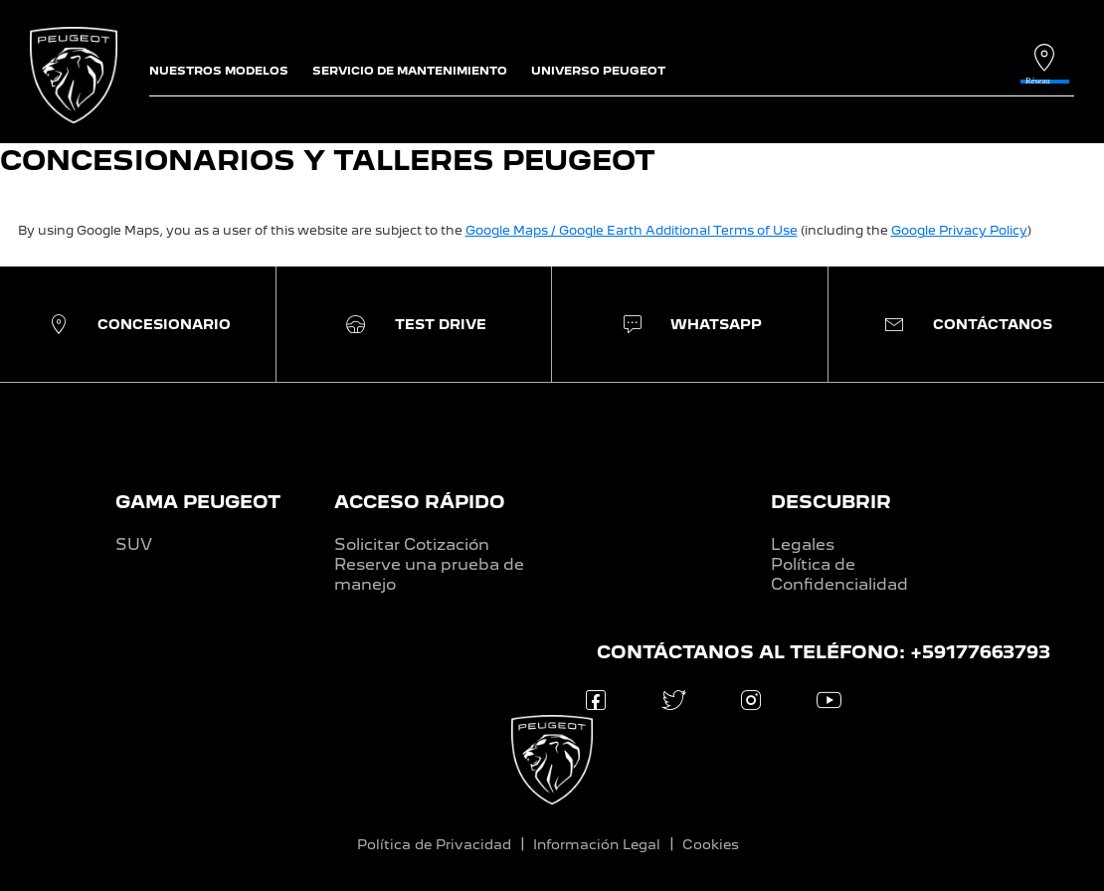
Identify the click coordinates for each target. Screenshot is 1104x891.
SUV (133, 544)
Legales (802, 544)
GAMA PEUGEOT (197, 501)
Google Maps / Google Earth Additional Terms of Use (631, 230)
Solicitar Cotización (411, 544)
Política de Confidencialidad (839, 574)
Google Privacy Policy (959, 230)
